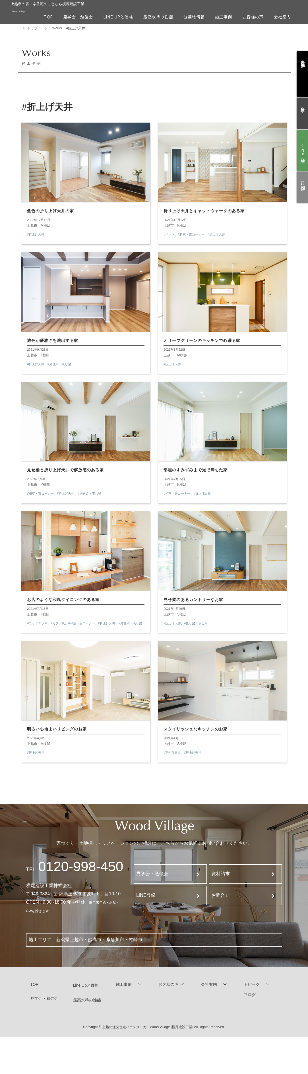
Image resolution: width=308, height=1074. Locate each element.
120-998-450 (80, 867)
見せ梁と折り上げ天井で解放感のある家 (66, 470)
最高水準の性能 (87, 1001)
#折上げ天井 (36, 234)
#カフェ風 (58, 623)
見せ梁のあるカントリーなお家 (194, 600)
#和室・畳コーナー (191, 234)
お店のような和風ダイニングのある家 (64, 600)
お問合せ (220, 896)
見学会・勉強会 (152, 875)
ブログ (250, 996)
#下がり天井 (172, 753)
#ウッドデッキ (38, 623)
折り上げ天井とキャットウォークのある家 (204, 210)
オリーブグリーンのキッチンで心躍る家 (202, 340)
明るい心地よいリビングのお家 (57, 730)
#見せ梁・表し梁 (60, 363)
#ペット (169, 234)
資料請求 (221, 875)
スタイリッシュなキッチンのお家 (196, 730)
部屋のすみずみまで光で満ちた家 (196, 470)
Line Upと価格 (86, 986)
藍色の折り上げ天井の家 (51, 210)
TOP (34, 986)
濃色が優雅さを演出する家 (53, 340)
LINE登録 (146, 896)
